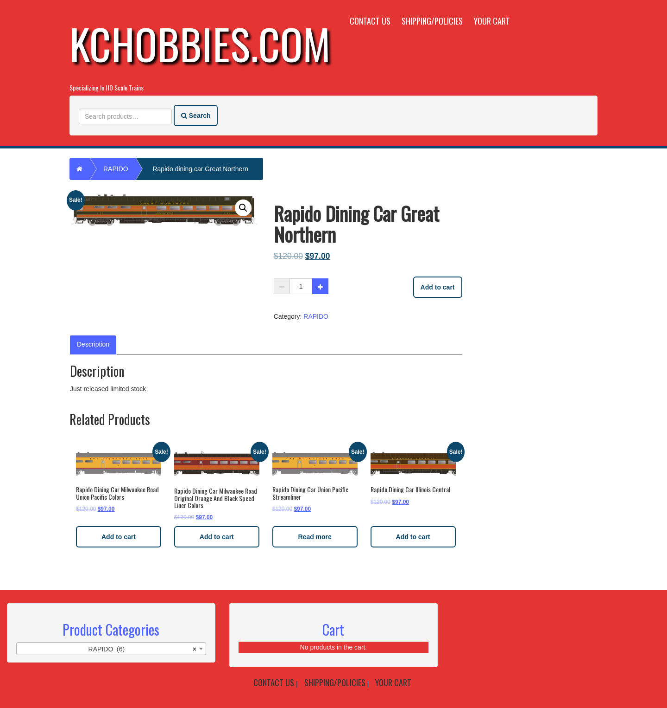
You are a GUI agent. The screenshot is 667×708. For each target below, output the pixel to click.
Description (93, 344)
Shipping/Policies (432, 21)
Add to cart (438, 287)
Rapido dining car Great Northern (200, 169)
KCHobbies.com (200, 43)
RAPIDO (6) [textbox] (142, 649)
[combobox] (111, 648)
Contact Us (370, 21)
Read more (315, 537)
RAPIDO (115, 169)
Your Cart (492, 21)
